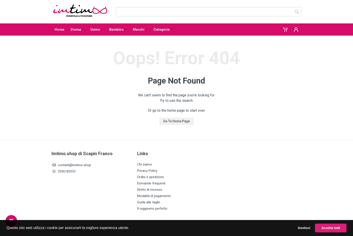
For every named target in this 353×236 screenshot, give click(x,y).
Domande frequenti (151, 183)
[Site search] (204, 11)
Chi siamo (144, 164)
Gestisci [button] (304, 228)
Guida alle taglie (148, 202)
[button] (130, 228)
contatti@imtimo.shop (71, 165)
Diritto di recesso (149, 190)
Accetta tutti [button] (330, 228)
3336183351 (64, 171)
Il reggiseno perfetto (152, 208)
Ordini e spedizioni (150, 177)
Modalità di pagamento (154, 196)
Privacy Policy (147, 171)
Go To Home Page (176, 121)
